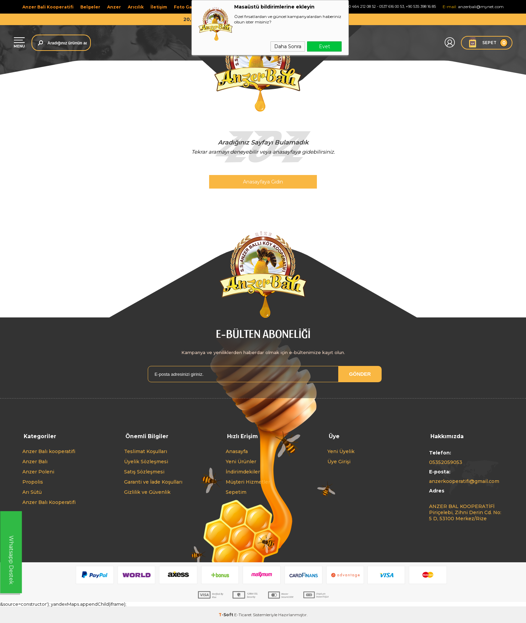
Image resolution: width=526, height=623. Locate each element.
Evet (324, 46)
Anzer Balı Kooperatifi (49, 502)
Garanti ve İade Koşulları (153, 482)
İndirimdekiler (243, 471)
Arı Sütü (32, 492)
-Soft (226, 614)
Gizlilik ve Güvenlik (147, 492)
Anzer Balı (34, 461)
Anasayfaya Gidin (263, 182)
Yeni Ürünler (241, 461)
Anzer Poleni (38, 471)
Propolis (32, 482)
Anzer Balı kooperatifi (48, 451)
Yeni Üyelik (341, 451)
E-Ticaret (243, 614)
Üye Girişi (338, 461)
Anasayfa (237, 451)
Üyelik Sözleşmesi (146, 461)
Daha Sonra (287, 46)
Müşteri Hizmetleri (248, 482)
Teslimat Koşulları (145, 451)
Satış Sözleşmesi (144, 471)
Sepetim (236, 492)
